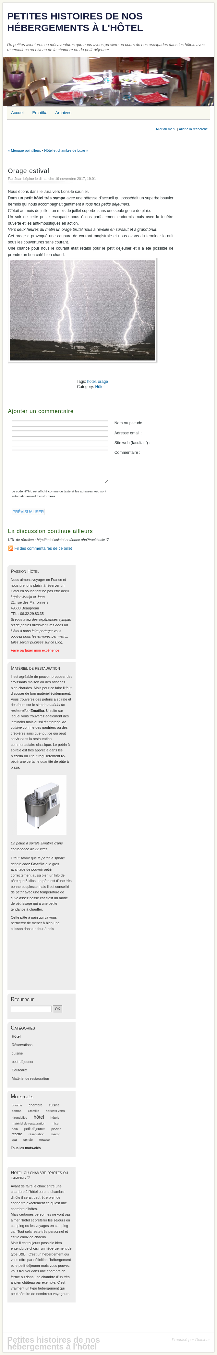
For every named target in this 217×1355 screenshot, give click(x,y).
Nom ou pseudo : (130, 423)
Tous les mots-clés (26, 1148)
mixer (55, 1123)
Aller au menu (166, 129)
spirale (28, 1139)
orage (103, 381)
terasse (44, 1139)
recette (17, 1134)
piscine (56, 1129)
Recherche (22, 999)
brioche (17, 1105)
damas (16, 1111)
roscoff (55, 1134)
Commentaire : (127, 452)
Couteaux (19, 1070)
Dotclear (202, 1339)
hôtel (91, 381)
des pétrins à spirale (51, 699)
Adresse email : (128, 433)
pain (15, 1129)
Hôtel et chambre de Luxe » (66, 150)
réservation (36, 1134)
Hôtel (99, 386)
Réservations (22, 1045)
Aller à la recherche (193, 129)
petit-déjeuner (22, 1062)
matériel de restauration (28, 1123)
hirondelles (19, 1117)
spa (14, 1139)
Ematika (34, 1111)
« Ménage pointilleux (24, 150)
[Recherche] (31, 1009)
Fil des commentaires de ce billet (43, 548)
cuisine (17, 1053)
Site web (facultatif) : (132, 443)
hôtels (55, 1117)
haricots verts (55, 1111)
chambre (35, 1105)
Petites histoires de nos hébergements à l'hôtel (75, 22)
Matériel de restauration (30, 1078)
